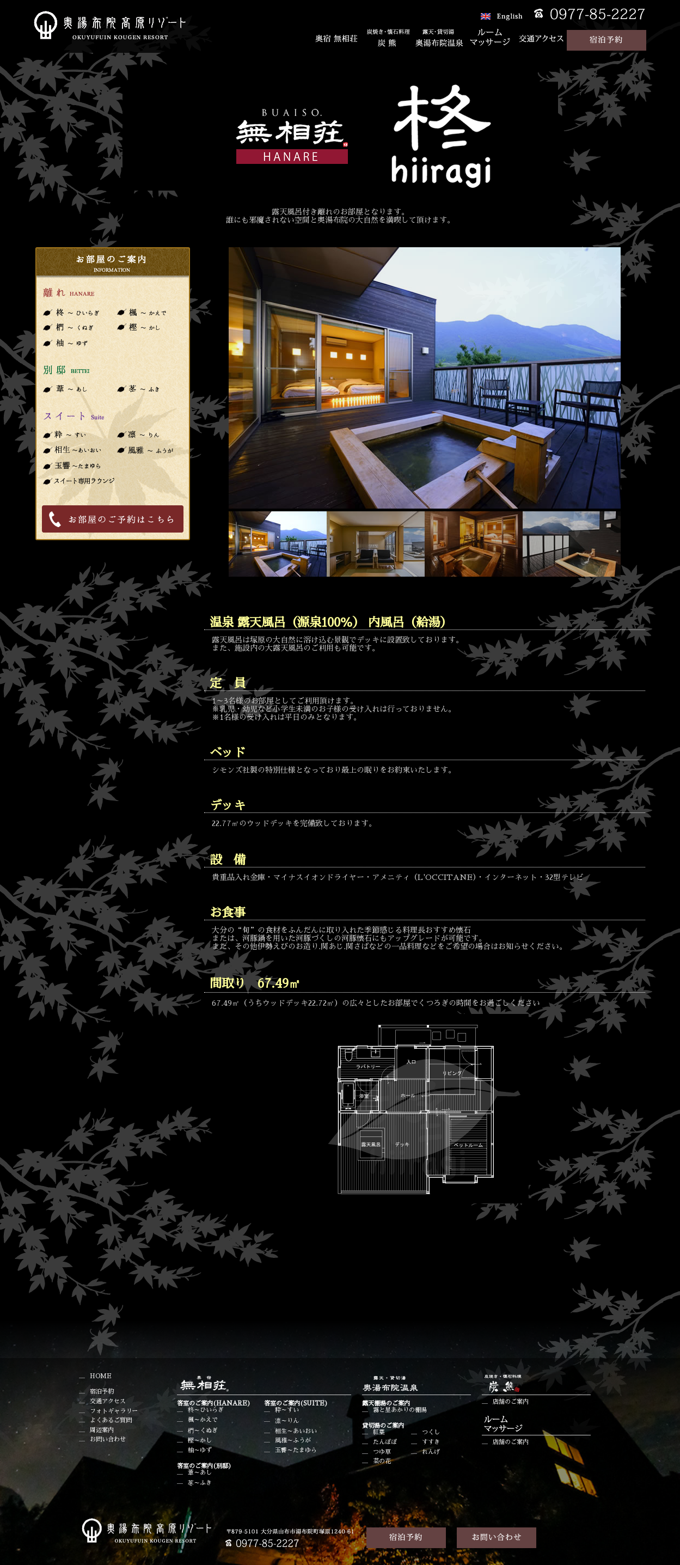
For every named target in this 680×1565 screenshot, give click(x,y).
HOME (101, 1376)
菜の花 (382, 1461)
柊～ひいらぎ (206, 1410)
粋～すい (287, 1410)
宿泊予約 (102, 1392)
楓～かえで (203, 1420)
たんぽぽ (385, 1442)
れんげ (431, 1452)
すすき (431, 1442)
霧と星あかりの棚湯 (400, 1410)
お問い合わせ (108, 1439)
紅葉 (379, 1432)
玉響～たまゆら (296, 1450)
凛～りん (287, 1421)
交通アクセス (108, 1401)
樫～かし (200, 1441)
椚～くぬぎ (203, 1431)
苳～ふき (200, 1483)
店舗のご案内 (511, 1402)
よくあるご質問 (111, 1420)
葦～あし (200, 1473)
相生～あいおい (296, 1431)
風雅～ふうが (293, 1441)
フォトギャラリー (114, 1411)
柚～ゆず (200, 1450)
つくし (431, 1432)
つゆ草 (382, 1452)
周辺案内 (102, 1430)
